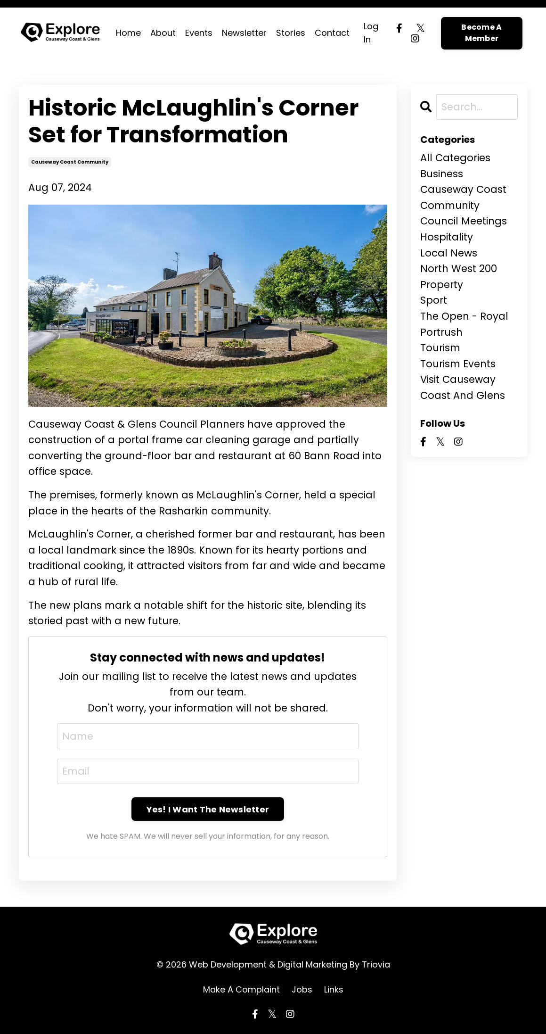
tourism (440, 348)
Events (198, 33)
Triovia (376, 964)
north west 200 (458, 268)
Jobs (302, 989)
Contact (332, 33)
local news (448, 253)
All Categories (455, 158)
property (441, 284)
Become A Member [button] (481, 33)
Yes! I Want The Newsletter (208, 809)
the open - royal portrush (464, 324)
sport (433, 300)
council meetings (463, 221)
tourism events (458, 364)
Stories (290, 33)
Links (333, 989)
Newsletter (244, 33)
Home (128, 33)
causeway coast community (69, 161)
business (441, 174)
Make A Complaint (241, 989)
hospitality (446, 237)
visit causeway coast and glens (462, 387)
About (163, 33)
